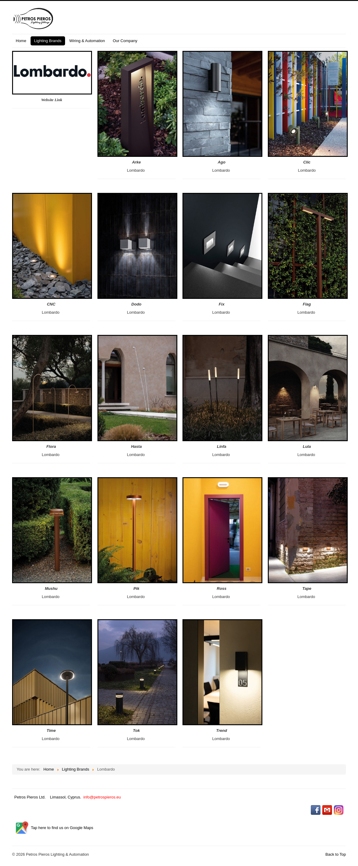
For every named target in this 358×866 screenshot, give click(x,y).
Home (21, 40)
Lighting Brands (47, 40)
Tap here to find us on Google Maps (62, 827)
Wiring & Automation (87, 40)
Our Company (125, 40)
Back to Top (335, 854)
